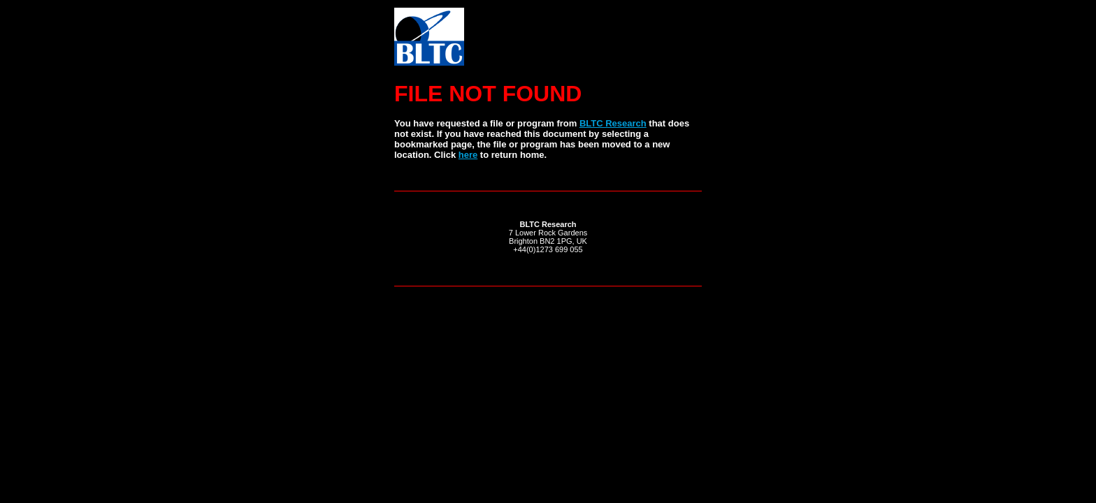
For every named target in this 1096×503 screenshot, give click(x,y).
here (468, 155)
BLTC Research (613, 123)
